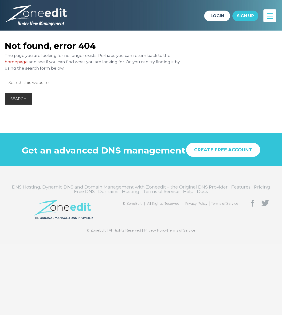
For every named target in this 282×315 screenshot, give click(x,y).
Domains (108, 191)
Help (188, 191)
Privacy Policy (196, 203)
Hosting (130, 191)
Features (241, 187)
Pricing (262, 187)
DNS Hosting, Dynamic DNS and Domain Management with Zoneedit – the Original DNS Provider (120, 187)
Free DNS (84, 191)
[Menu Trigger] (269, 15)
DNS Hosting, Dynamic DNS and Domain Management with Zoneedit (40, 15)
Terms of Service (161, 191)
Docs (202, 191)
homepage (16, 61)
